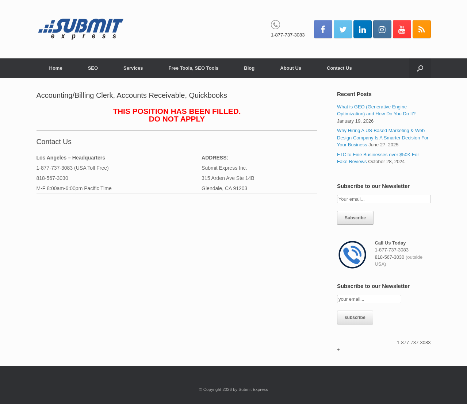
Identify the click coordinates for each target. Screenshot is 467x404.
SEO (93, 68)
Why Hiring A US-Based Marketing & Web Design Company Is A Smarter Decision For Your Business (383, 137)
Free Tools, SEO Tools (194, 68)
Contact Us (339, 68)
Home (55, 68)
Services (133, 68)
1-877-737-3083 (288, 35)
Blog (249, 68)
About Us (290, 68)
